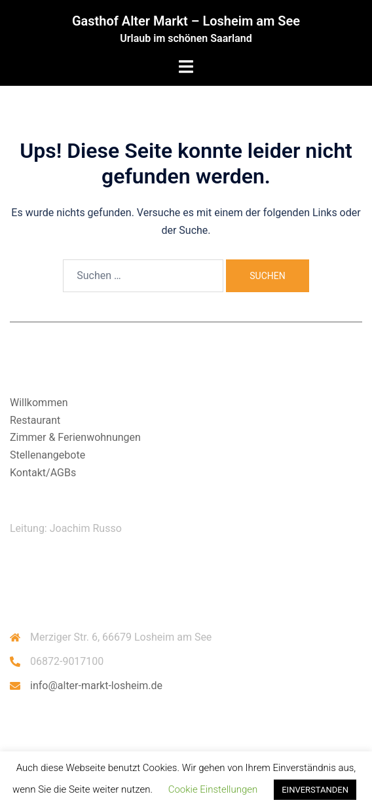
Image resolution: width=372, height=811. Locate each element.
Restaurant (35, 420)
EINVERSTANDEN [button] (315, 790)
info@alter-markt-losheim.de (96, 685)
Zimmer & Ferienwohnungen (75, 437)
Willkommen (38, 402)
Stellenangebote (47, 455)
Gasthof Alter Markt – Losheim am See (186, 21)
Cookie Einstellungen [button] (213, 789)
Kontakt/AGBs (43, 472)
